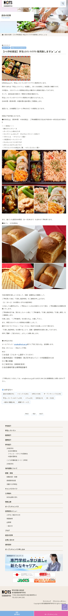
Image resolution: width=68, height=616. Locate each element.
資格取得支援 (11, 480)
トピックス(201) (23, 394)
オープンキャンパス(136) (52, 394)
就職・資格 (9, 473)
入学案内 (8, 493)
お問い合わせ (9, 540)
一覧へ (34, 414)
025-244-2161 (20, 597)
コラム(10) (29, 398)
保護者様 (10, 518)
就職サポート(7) (23, 402)
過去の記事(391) (8, 394)
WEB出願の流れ (12, 497)
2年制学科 (10, 448)
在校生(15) (39, 398)
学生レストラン (10, 430)
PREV (27, 414)
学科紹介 (8, 444)
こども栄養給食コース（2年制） (18, 460)
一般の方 (10, 526)
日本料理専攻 (12, 451)
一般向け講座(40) (9, 402)
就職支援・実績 (12, 477)
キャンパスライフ (11, 489)
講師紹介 (8, 440)
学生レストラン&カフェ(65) (12, 398)
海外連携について (11, 468)
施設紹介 (8, 435)
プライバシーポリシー (59, 601)
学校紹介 (8, 426)
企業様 (9, 522)
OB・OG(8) (50, 398)
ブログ (65, 609)
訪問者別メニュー (11, 511)
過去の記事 (9, 535)
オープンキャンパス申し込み (15, 549)
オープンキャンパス (51, 614)
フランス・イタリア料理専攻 (18, 454)
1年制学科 (10, 464)
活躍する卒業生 (12, 484)
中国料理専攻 (12, 456)
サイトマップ (47, 601)
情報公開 (8, 502)
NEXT (41, 414)
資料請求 (17, 614)
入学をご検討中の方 (13, 515)
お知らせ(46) (36, 394)
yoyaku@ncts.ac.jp (20, 344)
